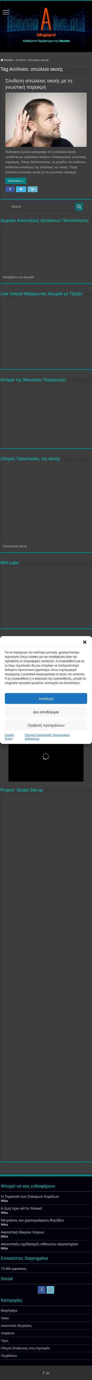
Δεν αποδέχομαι (46, 712)
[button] (84, 642)
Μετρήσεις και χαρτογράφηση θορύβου (32, 1220)
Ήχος (4, 1340)
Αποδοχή (46, 698)
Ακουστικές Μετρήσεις (16, 1325)
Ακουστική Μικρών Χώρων (23, 1232)
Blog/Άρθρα (9, 1310)
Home (6, 60)
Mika (4, 1201)
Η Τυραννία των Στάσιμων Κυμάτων (30, 1196)
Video (5, 1318)
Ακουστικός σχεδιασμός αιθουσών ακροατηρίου (39, 1244)
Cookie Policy (9, 736)
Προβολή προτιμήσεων (46, 725)
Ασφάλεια (7, 1333)
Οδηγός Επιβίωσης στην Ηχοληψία (25, 1348)
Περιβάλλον (9, 1355)
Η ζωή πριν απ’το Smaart (21, 1208)
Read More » (15, 180)
